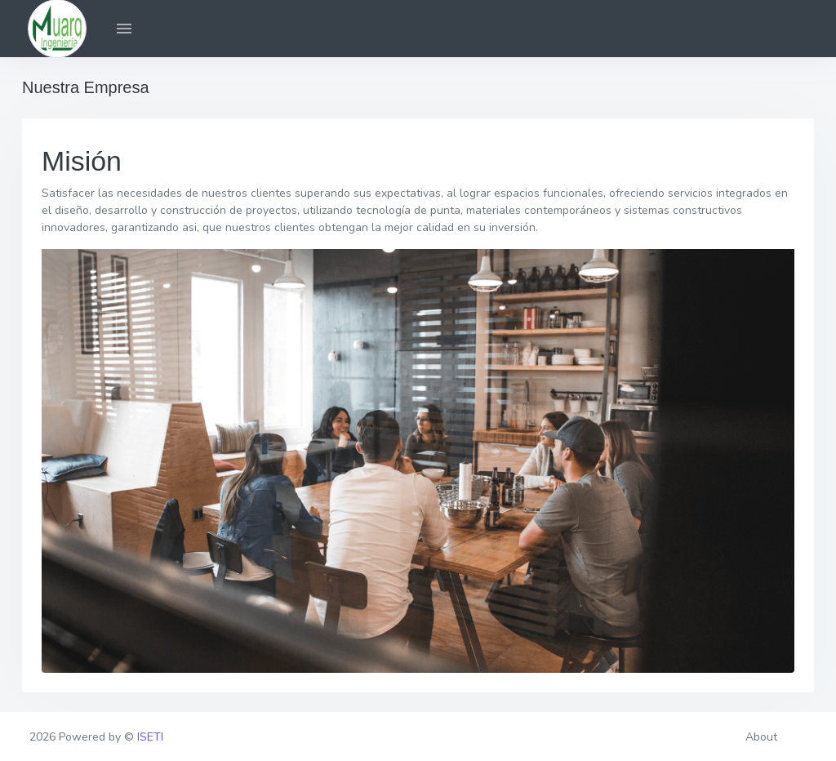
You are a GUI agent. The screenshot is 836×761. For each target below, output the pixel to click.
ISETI (150, 737)
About (761, 737)
